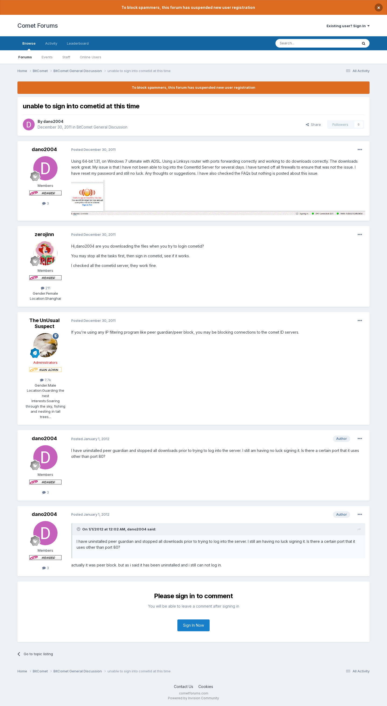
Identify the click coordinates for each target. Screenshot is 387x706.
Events (47, 57)
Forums (25, 57)
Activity (51, 43)
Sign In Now (193, 625)
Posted (93, 149)
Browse (28, 45)
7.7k (45, 380)
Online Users (90, 57)
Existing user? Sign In (348, 26)
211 (45, 288)
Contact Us (183, 686)
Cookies (205, 686)
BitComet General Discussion (102, 127)
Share (313, 124)
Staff (66, 57)
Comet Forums (37, 25)
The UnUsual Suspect (44, 323)
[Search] (302, 43)
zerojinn (44, 234)
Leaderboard (78, 43)
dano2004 (53, 121)
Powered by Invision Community (193, 698)
